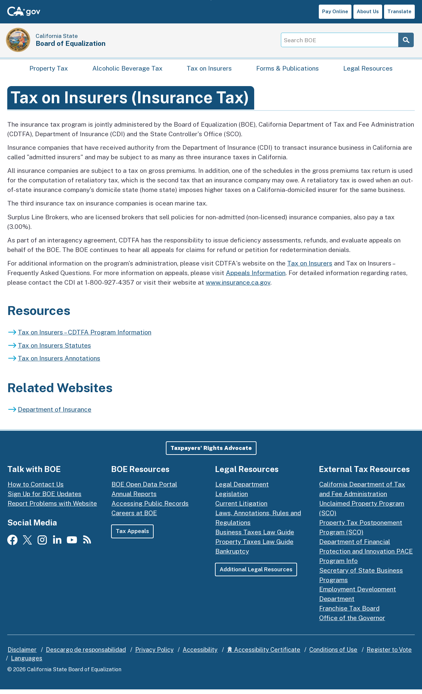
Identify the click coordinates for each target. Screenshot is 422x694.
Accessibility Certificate (263, 654)
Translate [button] (399, 11)
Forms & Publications (287, 71)
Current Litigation (241, 508)
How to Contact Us (36, 488)
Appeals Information (256, 277)
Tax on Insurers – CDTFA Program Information (84, 336)
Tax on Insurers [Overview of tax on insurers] (309, 267)
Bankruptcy (232, 555)
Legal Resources (368, 71)
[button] (211, 452)
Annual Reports (134, 498)
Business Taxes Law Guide (254, 536)
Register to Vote (389, 654)
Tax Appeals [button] (132, 535)
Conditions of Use (333, 654)
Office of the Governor (352, 622)
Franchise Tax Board (349, 612)
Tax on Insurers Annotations (59, 362)
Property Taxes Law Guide (254, 546)
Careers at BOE (134, 517)
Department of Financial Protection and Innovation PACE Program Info (366, 556)
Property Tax (48, 71)
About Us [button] (368, 11)
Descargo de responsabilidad (86, 654)
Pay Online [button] (335, 11)
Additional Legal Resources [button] (257, 574)
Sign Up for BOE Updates (44, 498)
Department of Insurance (54, 414)
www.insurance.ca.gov (238, 287)
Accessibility (200, 654)
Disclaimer (22, 654)
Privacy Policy (154, 654)
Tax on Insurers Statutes (54, 349)
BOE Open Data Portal (144, 488)
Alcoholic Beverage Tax (127, 71)
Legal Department (242, 488)
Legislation (231, 498)
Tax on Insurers (209, 71)
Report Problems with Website (52, 508)
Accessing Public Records (150, 508)
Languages (26, 662)
